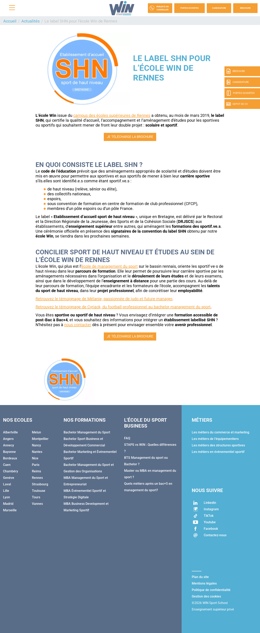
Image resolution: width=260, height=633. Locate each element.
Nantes (37, 452)
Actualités (30, 21)
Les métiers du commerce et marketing (220, 432)
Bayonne (9, 452)
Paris (35, 465)
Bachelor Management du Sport (87, 432)
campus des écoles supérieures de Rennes (111, 115)
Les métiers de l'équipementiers (215, 439)
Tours (36, 497)
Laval (7, 484)
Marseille (10, 510)
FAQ (127, 438)
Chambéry (10, 471)
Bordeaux (10, 458)
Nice (35, 458)
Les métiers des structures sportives (218, 445)
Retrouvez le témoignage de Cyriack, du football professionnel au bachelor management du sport (123, 306)
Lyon (6, 497)
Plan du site (200, 577)
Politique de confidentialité (211, 590)
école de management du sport (109, 266)
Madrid (8, 504)
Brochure (245, 8)
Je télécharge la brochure (130, 137)
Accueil (9, 21)
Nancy (36, 445)
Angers (8, 439)
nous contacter (77, 324)
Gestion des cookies (206, 596)
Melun (36, 432)
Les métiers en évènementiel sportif (218, 452)
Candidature (219, 8)
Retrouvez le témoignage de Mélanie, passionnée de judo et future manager (104, 298)
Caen (7, 465)
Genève (8, 478)
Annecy (8, 445)
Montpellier (40, 439)
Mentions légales (204, 583)
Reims (36, 471)
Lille (6, 491)
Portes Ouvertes (189, 8)
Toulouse (38, 491)
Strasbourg (40, 484)
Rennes (37, 478)
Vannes (37, 504)
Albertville (10, 432)
